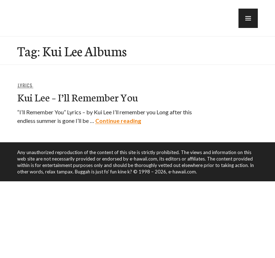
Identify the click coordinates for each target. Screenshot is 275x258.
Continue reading (118, 120)
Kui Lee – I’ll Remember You (77, 97)
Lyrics (25, 85)
